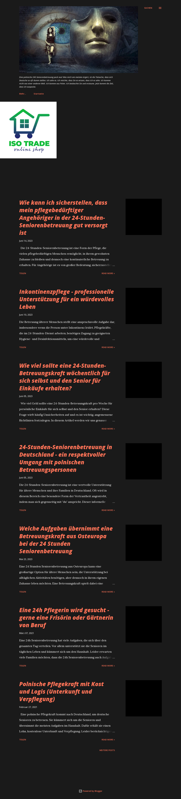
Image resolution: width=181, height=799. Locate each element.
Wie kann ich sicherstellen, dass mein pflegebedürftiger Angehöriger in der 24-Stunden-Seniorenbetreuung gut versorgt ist (63, 218)
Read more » (108, 273)
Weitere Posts (107, 750)
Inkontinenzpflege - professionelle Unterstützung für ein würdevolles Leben (66, 299)
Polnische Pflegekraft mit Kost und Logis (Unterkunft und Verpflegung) (61, 691)
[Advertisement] (85, 179)
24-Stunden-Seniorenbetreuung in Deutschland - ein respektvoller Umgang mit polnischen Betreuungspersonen (65, 458)
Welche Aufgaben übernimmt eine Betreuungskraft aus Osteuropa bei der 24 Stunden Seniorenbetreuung (66, 539)
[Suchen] (148, 8)
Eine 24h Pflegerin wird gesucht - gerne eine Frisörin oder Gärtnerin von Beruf (66, 617)
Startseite (26, 93)
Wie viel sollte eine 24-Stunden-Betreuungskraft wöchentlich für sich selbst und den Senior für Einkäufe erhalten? (64, 377)
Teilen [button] (22, 273)
